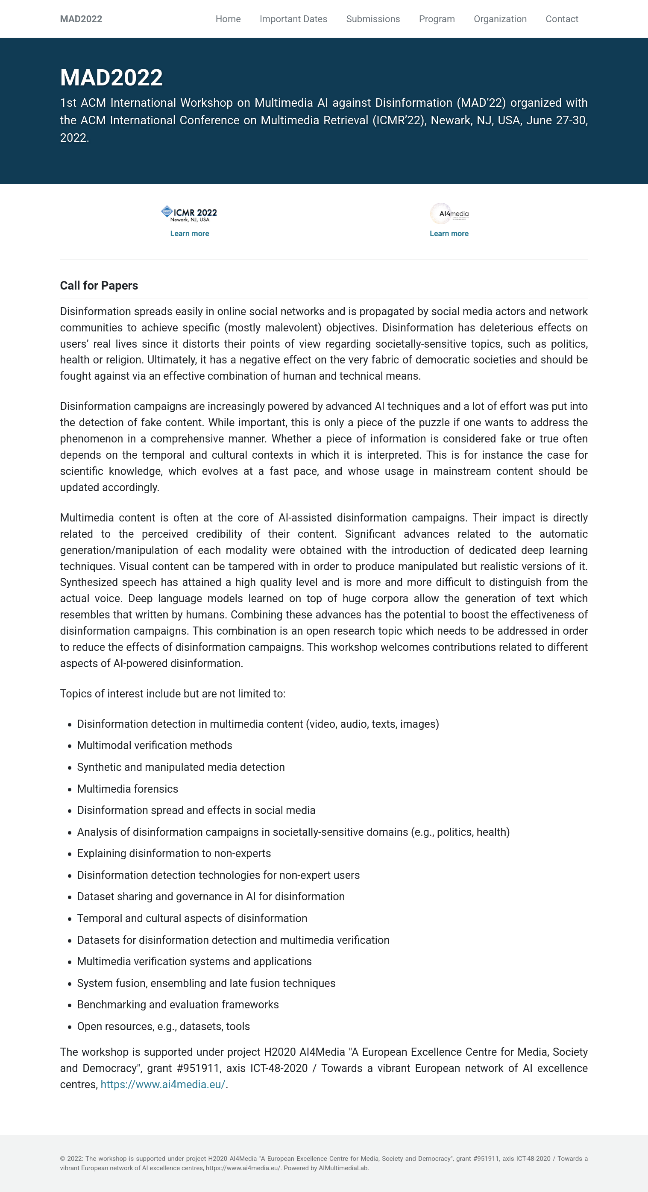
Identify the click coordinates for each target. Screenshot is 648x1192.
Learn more (189, 233)
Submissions (373, 19)
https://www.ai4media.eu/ (163, 1084)
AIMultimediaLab (343, 1168)
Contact (562, 19)
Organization (500, 19)
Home (228, 19)
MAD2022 (81, 19)
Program (437, 19)
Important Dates (294, 19)
